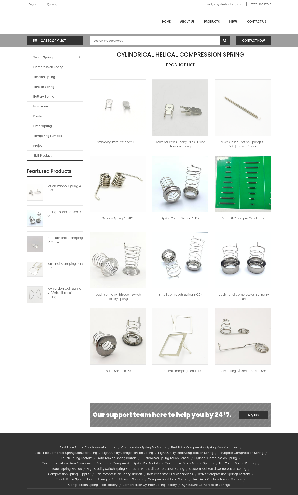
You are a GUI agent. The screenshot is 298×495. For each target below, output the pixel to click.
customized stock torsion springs (189, 463)
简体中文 (51, 4)
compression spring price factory (93, 485)
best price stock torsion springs (170, 474)
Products (212, 21)
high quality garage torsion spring (127, 453)
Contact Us (256, 21)
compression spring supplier (69, 474)
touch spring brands (67, 469)
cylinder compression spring (215, 458)
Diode (37, 116)
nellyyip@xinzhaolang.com (225, 4)
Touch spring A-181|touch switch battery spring (117, 297)
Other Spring (42, 126)
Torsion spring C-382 (117, 218)
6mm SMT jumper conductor (243, 218)
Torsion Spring (44, 87)
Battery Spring (43, 96)
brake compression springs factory (224, 474)
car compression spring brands (118, 474)
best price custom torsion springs (217, 479)
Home (166, 21)
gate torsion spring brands (117, 458)
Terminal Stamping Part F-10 (180, 371)
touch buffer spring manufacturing (81, 479)
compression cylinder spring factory (150, 485)
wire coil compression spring (162, 469)
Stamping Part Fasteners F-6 (117, 142)
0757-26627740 (261, 4)
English (33, 4)
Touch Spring (57, 57)
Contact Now (253, 40)
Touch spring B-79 (117, 371)
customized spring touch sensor (165, 458)
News (233, 21)
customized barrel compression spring (218, 469)
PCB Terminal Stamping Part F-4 (65, 240)
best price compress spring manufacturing (66, 453)
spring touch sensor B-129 (180, 218)
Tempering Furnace (47, 136)
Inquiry (253, 415)
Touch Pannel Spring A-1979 (65, 188)
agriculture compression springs (206, 485)
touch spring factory (76, 458)
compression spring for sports (143, 447)
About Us (187, 21)
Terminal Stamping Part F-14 (65, 266)
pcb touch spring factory (237, 463)
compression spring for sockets (136, 463)
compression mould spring (168, 479)
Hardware (40, 106)
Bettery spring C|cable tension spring (243, 371)
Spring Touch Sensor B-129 (65, 214)
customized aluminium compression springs (75, 463)
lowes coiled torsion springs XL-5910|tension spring (243, 144)
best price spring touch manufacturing (88, 447)
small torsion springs (127, 479)
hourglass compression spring (240, 453)
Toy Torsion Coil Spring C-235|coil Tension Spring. (64, 292)
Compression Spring (48, 67)
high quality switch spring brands (111, 469)
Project (38, 146)
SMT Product (42, 155)
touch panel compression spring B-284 (243, 297)
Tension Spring (44, 77)
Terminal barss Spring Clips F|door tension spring (180, 144)
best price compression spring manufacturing (204, 447)
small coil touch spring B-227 (180, 295)
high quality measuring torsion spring (186, 453)
